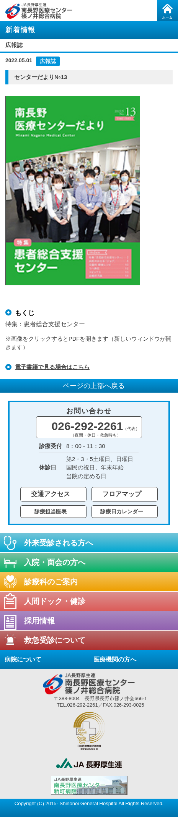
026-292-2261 (96, 428)
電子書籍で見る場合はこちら (52, 367)
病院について (23, 659)
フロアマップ (121, 494)
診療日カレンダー (121, 511)
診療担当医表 (50, 511)
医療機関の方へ (114, 659)
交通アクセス (50, 494)
